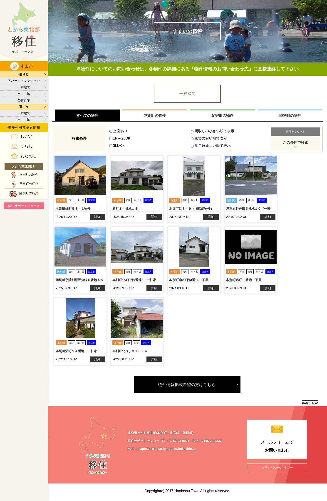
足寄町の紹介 (28, 184)
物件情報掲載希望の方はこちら (187, 385)
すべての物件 (87, 116)
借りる (24, 74)
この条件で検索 (295, 144)
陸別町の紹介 (28, 193)
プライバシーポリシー (277, 469)
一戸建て (23, 87)
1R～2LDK (119, 139)
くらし (26, 146)
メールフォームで (277, 448)
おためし (28, 156)
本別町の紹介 (28, 174)
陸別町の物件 (290, 116)
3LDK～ (117, 147)
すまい (26, 66)
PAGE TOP (310, 404)
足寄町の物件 (222, 116)
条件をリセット (295, 132)
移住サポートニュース (24, 206)
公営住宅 (23, 100)
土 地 (23, 94)
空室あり (118, 132)
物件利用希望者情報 (23, 127)
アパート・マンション (24, 80)
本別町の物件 (155, 116)
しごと (26, 136)
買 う (24, 107)
